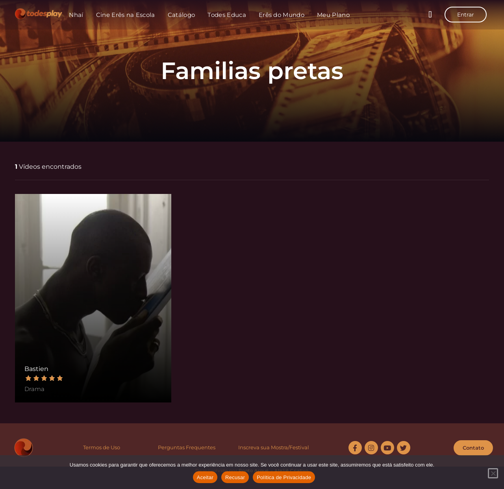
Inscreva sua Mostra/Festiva (273, 447)
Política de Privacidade (284, 477)
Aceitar (205, 477)
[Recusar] (493, 473)
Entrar (465, 14)
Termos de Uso (101, 447)
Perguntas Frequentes (186, 447)
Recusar (235, 477)
